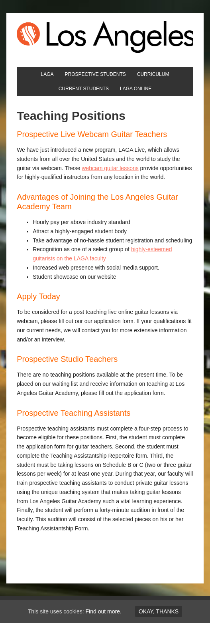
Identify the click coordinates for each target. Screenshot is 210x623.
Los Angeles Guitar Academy (105, 37)
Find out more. (104, 611)
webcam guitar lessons (110, 168)
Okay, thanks (159, 611)
